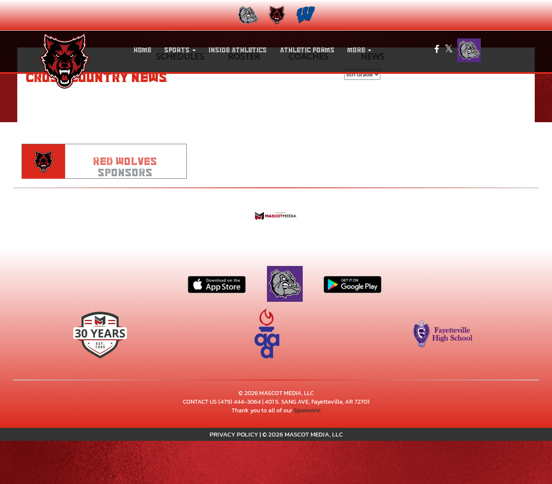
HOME (142, 50)
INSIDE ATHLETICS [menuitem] (238, 50)
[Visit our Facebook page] (437, 50)
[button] (180, 50)
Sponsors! (307, 410)
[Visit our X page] (448, 50)
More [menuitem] (359, 50)
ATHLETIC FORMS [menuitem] (307, 50)
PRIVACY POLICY (234, 434)
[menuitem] (247, 15)
